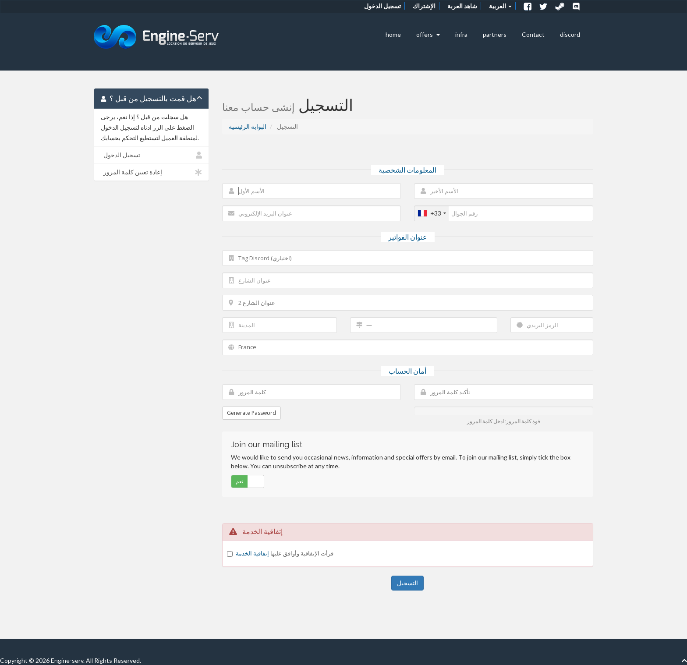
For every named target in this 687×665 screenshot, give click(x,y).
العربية (500, 6)
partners (494, 34)
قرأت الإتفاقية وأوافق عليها (284, 553)
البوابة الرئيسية (247, 126)
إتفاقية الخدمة (252, 553)
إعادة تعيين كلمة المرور (151, 172)
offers (428, 34)
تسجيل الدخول (382, 6)
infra (461, 34)
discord (570, 34)
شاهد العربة (462, 6)
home (393, 34)
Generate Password (251, 413)
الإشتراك (424, 6)
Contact (533, 34)
